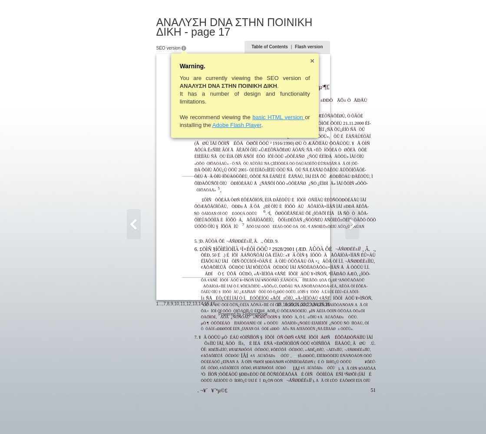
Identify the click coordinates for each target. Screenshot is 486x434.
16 (170, 414)
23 (351, 415)
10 (134, 414)
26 (369, 415)
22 (345, 415)
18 (321, 415)
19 (327, 415)
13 (152, 414)
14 (158, 414)
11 (140, 414)
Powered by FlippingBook (243, 424)
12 (146, 414)
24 (357, 415)
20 (333, 415)
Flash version (351, 37)
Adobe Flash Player (194, 115)
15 (164, 414)
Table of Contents (312, 37)
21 (339, 415)
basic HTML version (236, 107)
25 (363, 415)
